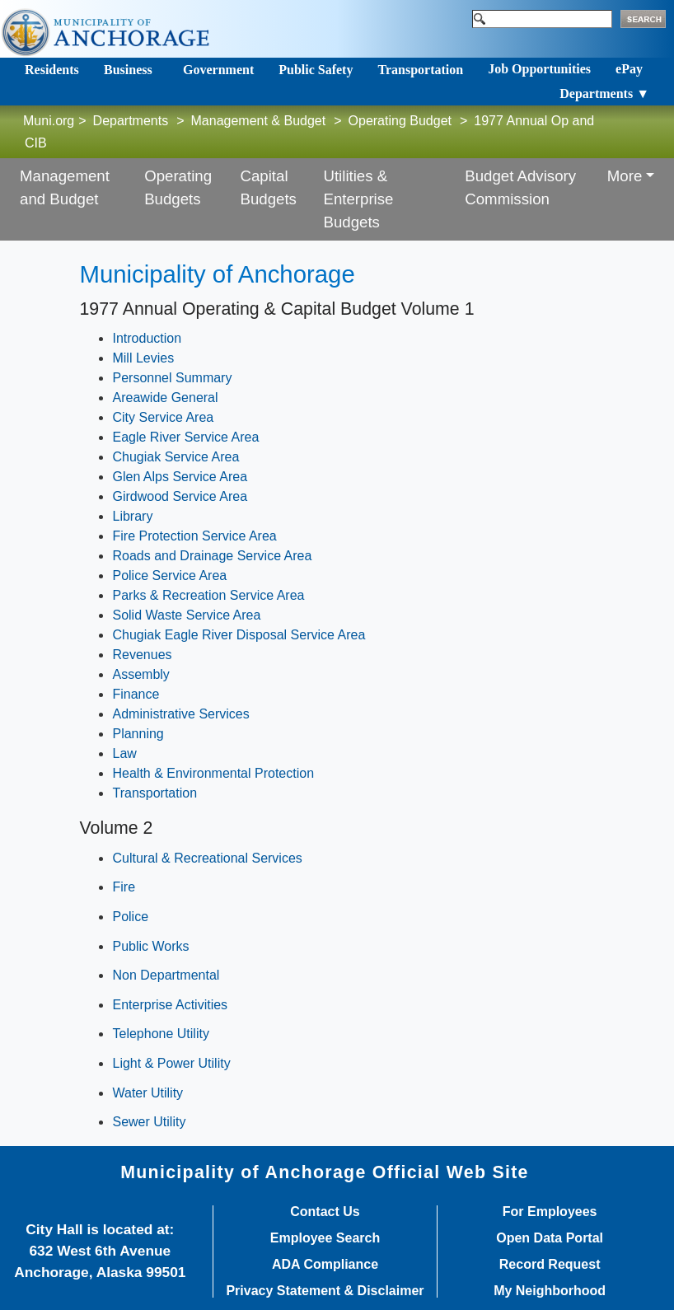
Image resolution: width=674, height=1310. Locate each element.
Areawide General (165, 398)
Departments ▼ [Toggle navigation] (604, 94)
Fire (123, 887)
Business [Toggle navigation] (128, 70)
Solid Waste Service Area (186, 615)
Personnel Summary (172, 378)
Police (130, 917)
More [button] (625, 176)
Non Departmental (165, 975)
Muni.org (48, 121)
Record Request (550, 1264)
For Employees (550, 1212)
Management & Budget (258, 121)
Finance (135, 694)
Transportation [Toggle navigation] (420, 70)
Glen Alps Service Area (179, 477)
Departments (131, 121)
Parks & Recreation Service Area (208, 595)
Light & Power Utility (171, 1063)
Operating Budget (400, 121)
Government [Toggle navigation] (218, 70)
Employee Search (325, 1238)
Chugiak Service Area (175, 457)
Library (132, 516)
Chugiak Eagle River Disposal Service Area (238, 635)
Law (124, 753)
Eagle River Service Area (185, 437)
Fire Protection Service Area (194, 536)
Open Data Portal (549, 1238)
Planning (137, 734)
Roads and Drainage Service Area (211, 556)
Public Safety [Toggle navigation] (315, 70)
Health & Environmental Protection (213, 773)
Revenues (141, 655)
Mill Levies (143, 358)
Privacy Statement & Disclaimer (325, 1291)
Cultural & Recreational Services (207, 858)
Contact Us (324, 1212)
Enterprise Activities (169, 1005)
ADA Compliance (325, 1264)
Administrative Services (180, 714)
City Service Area (162, 417)
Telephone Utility (160, 1034)
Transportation (154, 793)
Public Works (150, 946)
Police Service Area (169, 575)
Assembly (140, 674)
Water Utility (147, 1093)
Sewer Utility (148, 1122)
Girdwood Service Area (179, 496)
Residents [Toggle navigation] (52, 70)
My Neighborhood (550, 1291)
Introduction (146, 338)
